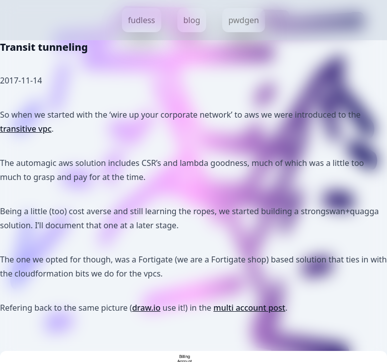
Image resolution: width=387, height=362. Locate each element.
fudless (141, 20)
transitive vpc (25, 128)
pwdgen (243, 20)
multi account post (250, 307)
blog (192, 20)
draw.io (146, 307)
